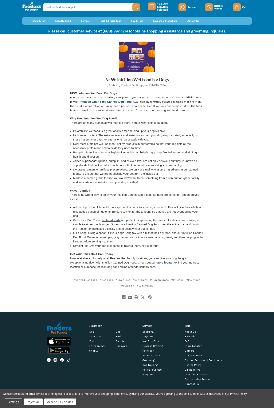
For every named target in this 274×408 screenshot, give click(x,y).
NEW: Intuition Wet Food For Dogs (137, 80)
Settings (13, 402)
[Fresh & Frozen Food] (106, 21)
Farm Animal (97, 346)
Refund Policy (193, 365)
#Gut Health (140, 280)
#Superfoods (145, 285)
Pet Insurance (151, 355)
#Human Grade (159, 280)
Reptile (120, 341)
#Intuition (177, 280)
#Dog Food (106, 280)
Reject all (33, 402)
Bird (118, 336)
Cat (118, 331)
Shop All (94, 350)
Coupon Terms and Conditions (203, 360)
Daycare (147, 336)
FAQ (187, 341)
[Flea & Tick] (133, 21)
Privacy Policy (193, 355)
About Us (190, 331)
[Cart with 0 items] (242, 7)
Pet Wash (148, 350)
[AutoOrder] (189, 21)
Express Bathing (152, 346)
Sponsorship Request (198, 379)
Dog (91, 331)
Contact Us (192, 384)
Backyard (121, 346)
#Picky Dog (193, 280)
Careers (189, 350)
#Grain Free (123, 280)
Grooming (148, 360)
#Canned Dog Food (85, 280)
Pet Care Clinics (152, 369)
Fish (92, 341)
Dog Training (150, 365)
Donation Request (196, 374)
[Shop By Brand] (59, 21)
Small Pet (95, 336)
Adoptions (148, 374)
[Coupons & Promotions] (161, 21)
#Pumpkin (127, 285)
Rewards (190, 336)
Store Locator (193, 346)
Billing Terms (193, 369)
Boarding (148, 331)
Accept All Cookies (60, 402)
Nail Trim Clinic (151, 341)
